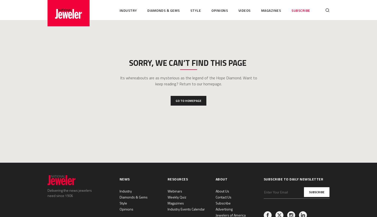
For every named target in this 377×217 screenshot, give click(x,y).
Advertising (224, 209)
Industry (128, 10)
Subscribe (300, 10)
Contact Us (223, 197)
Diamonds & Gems (163, 10)
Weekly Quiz (177, 197)
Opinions (219, 10)
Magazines (271, 10)
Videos (244, 10)
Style (195, 10)
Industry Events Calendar (186, 209)
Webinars (175, 191)
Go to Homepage (188, 100)
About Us (222, 191)
